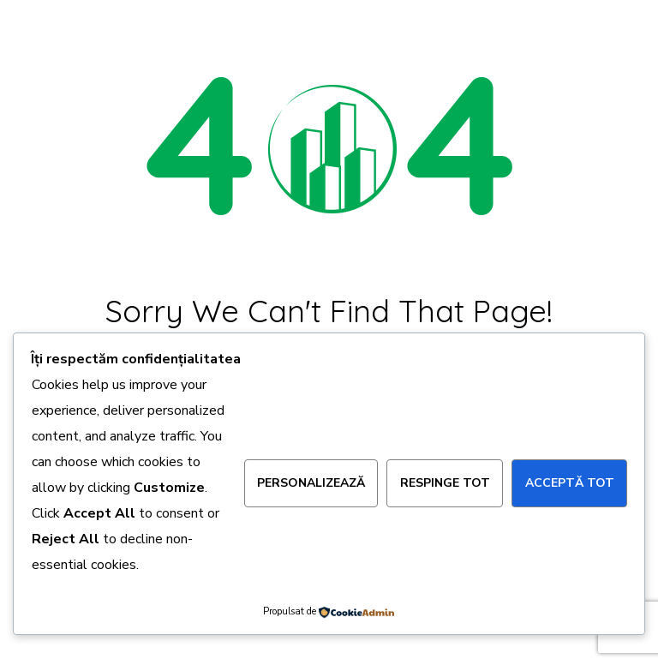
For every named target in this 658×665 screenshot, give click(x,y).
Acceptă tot (569, 483)
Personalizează (311, 483)
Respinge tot (445, 483)
